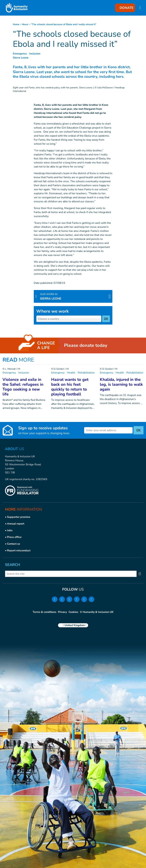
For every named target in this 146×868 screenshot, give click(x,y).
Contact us (13, 544)
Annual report (15, 524)
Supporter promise (18, 517)
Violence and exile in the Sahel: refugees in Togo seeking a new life (23, 387)
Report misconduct (18, 550)
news (25, 24)
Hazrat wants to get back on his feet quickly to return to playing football (69, 387)
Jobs (10, 530)
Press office (14, 537)
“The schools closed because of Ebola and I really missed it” (63, 24)
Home (16, 24)
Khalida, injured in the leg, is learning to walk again (121, 384)
